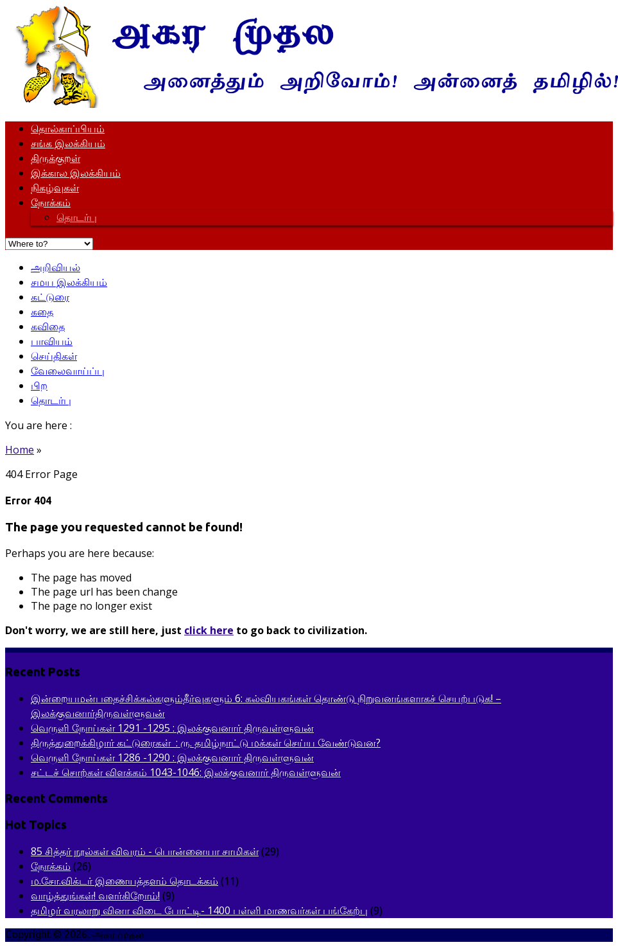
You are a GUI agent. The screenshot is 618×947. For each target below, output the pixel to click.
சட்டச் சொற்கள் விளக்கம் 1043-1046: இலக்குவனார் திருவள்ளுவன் (186, 772)
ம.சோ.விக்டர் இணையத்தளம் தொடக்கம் (124, 881)
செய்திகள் (54, 356)
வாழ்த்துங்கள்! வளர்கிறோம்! (95, 896)
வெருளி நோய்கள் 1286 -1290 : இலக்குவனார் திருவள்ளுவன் (172, 757)
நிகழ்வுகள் (55, 188)
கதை (42, 312)
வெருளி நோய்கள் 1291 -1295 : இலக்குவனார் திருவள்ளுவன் (172, 728)
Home (19, 450)
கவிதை (48, 326)
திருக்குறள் (55, 158)
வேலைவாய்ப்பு (68, 371)
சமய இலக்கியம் (69, 282)
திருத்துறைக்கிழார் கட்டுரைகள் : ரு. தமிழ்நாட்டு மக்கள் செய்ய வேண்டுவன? (206, 743)
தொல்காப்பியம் (68, 128)
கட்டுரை (50, 297)
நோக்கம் (51, 202)
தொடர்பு (76, 217)
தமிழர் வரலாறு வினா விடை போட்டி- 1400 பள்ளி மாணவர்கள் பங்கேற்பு (199, 910)
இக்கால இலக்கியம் (76, 173)
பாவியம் (52, 341)
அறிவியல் (55, 267)
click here (209, 630)
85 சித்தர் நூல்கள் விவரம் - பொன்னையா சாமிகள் (145, 851)
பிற (39, 385)
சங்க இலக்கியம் (68, 143)
